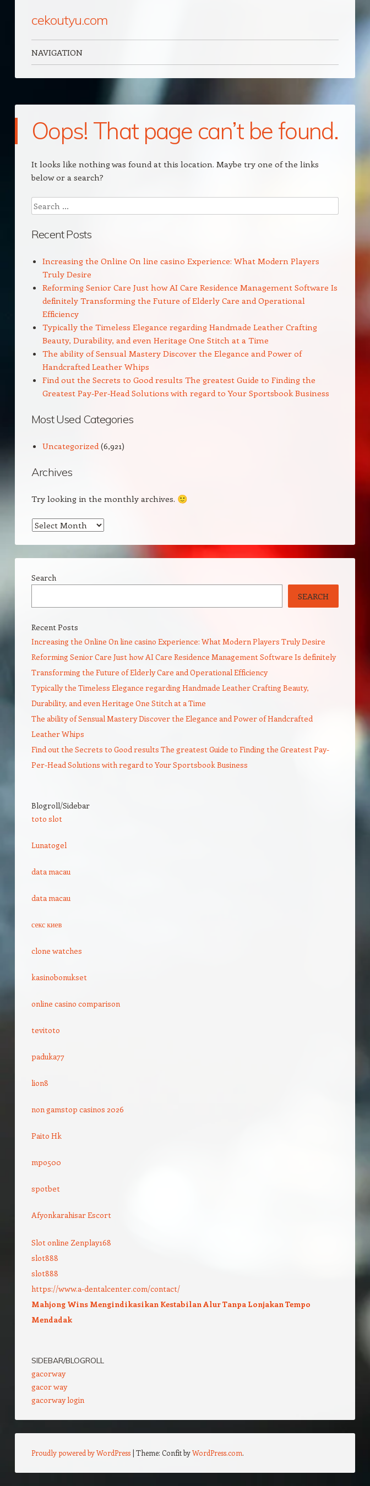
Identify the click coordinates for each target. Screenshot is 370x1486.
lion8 (39, 1083)
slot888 (44, 1258)
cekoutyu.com (69, 20)
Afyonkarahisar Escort (71, 1215)
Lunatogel (49, 845)
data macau (50, 871)
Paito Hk (46, 1135)
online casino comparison (75, 1003)
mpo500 (46, 1162)
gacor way (49, 1386)
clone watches (56, 951)
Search (43, 577)
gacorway (48, 1373)
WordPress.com (217, 1452)
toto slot (46, 818)
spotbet (45, 1188)
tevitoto (45, 1030)
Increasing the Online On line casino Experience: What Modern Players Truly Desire (178, 641)
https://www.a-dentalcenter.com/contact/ (105, 1288)
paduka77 (47, 1056)
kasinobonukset (59, 977)
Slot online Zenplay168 (71, 1242)
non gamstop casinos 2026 (77, 1109)
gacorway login (57, 1400)
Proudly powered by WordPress (80, 1452)
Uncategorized (70, 445)
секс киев (46, 924)
